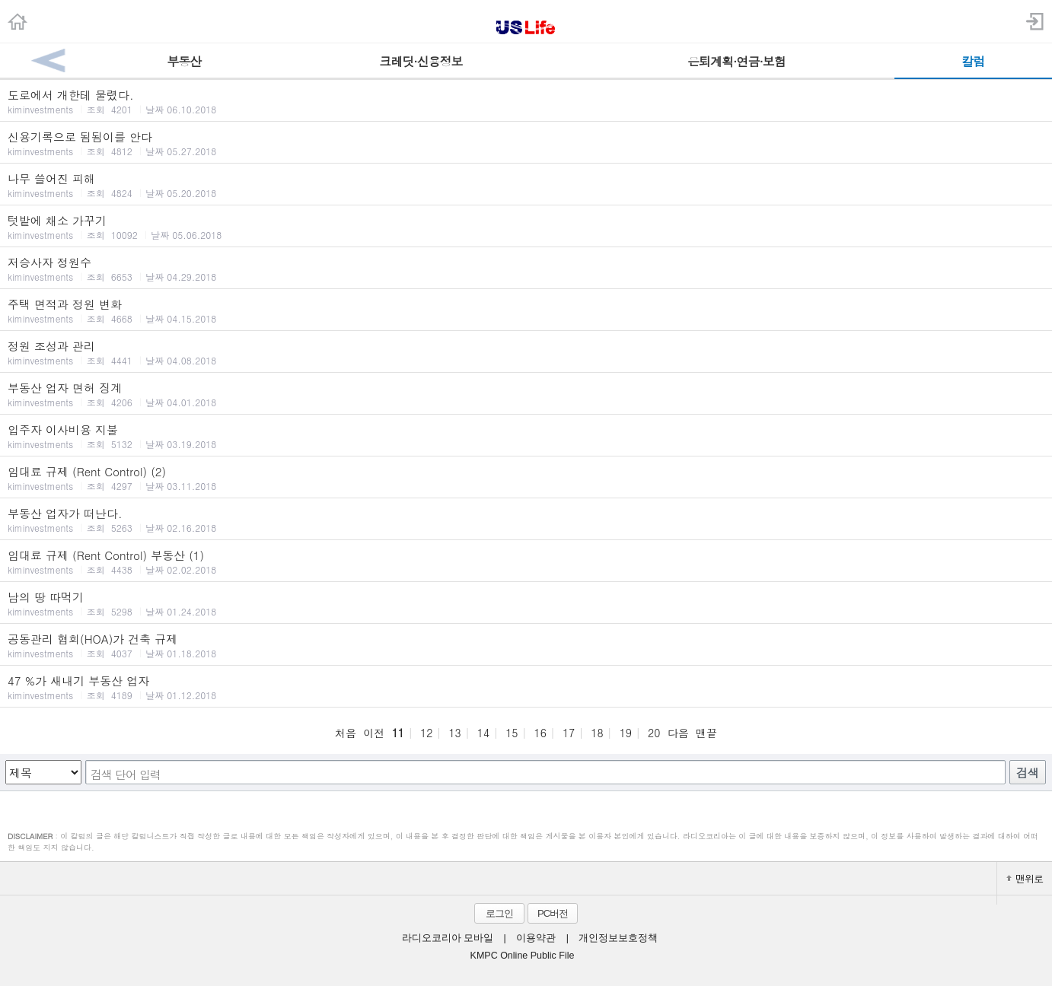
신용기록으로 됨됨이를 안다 (526, 143)
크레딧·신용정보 (420, 61)
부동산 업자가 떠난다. (526, 519)
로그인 (499, 913)
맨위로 (1024, 878)
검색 (1027, 773)
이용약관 (536, 938)
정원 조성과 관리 (526, 352)
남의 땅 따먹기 (526, 603)
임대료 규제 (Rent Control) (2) (526, 477)
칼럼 (972, 61)
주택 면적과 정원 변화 (526, 310)
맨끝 (706, 732)
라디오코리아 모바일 (447, 938)
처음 (345, 732)
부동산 (184, 61)
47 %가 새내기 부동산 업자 (526, 687)
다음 (678, 732)
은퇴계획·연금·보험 (736, 61)
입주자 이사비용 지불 (526, 435)
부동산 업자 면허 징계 (526, 394)
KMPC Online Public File (522, 955)
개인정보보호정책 (618, 938)
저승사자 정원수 (526, 268)
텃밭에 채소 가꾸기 (526, 226)
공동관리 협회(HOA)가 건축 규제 (526, 645)
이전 (373, 732)
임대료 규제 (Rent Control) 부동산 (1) (526, 561)
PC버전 (552, 913)
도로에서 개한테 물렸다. (526, 101)
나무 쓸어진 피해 (526, 184)
